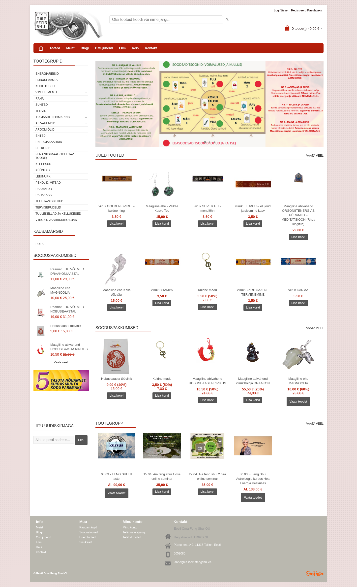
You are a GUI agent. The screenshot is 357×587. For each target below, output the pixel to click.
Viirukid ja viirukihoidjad (56, 220)
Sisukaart (85, 542)
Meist (70, 48)
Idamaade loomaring (52, 117)
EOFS (39, 244)
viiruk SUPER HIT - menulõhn (207, 208)
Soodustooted (88, 532)
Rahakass (43, 195)
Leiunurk (43, 176)
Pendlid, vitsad (48, 182)
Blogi (85, 48)
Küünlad (42, 170)
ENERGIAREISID (47, 73)
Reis (135, 48)
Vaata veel (61, 362)
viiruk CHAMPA (162, 290)
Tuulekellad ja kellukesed (58, 213)
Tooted (55, 48)
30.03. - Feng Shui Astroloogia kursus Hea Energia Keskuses (252, 478)
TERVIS (40, 111)
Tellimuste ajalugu (134, 532)
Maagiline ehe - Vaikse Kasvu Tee (162, 208)
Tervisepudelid (48, 207)
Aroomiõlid (45, 129)
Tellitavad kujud (49, 201)
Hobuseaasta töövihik (65, 326)
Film (122, 48)
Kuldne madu (207, 290)
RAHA (39, 98)
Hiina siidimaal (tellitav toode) (54, 156)
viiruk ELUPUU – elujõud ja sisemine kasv (252, 208)
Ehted (40, 136)
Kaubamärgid (88, 527)
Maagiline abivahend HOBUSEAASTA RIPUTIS (69, 347)
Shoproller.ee (315, 573)
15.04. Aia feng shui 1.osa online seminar (162, 476)
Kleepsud (43, 164)
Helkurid (43, 148)
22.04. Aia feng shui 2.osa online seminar (207, 476)
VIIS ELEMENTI (46, 92)
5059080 (179, 553)
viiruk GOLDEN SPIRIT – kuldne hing (117, 208)
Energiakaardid (48, 142)
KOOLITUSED (45, 86)
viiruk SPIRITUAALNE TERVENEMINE (253, 292)
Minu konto (130, 527)
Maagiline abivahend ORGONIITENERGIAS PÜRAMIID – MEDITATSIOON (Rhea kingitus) (298, 215)
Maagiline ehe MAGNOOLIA (60, 290)
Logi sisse (281, 10)
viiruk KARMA (298, 290)
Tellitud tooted (132, 537)
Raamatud (43, 189)
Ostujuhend (104, 48)
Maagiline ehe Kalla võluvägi (116, 292)
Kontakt (151, 48)
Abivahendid (45, 123)
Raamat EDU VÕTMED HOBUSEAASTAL (67, 309)
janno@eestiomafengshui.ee (192, 562)
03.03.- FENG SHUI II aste (116, 476)
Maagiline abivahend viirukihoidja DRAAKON (253, 381)
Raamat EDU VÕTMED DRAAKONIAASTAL (67, 271)
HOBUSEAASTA (46, 80)
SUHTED (41, 104)
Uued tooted (87, 537)
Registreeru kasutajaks (306, 10)
